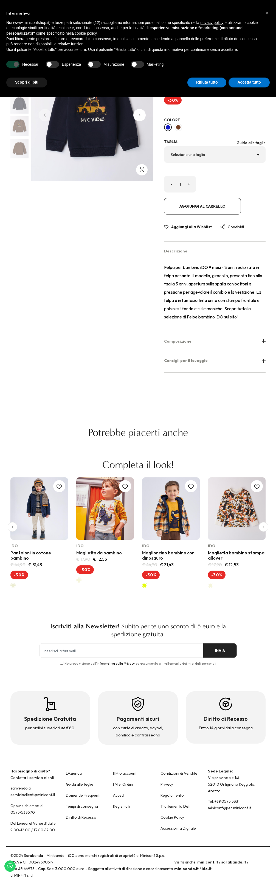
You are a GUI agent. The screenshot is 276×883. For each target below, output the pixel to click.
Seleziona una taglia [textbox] (188, 154)
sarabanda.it (233, 862)
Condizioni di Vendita (178, 773)
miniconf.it (207, 862)
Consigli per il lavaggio (215, 360)
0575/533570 (22, 812)
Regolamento (172, 795)
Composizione (215, 341)
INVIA (218, 650)
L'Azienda (74, 773)
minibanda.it (186, 868)
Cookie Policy (172, 817)
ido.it (207, 868)
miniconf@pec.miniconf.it (229, 807)
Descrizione (215, 251)
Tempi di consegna (82, 806)
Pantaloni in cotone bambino (30, 555)
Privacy (166, 784)
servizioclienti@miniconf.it (32, 794)
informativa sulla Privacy (116, 663)
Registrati (121, 806)
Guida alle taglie (251, 142)
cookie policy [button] (86, 33)
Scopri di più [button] (26, 82)
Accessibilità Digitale (178, 828)
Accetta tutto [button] (249, 82)
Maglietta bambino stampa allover (236, 555)
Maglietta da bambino (99, 552)
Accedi (119, 795)
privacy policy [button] (211, 22)
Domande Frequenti (83, 795)
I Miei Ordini (123, 784)
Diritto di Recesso (81, 817)
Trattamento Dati (175, 806)
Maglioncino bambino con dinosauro (168, 555)
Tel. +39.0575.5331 (224, 801)
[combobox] (214, 154)
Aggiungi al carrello (202, 206)
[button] (139, 115)
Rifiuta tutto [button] (207, 82)
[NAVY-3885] (168, 127)
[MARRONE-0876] (178, 127)
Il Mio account (125, 773)
